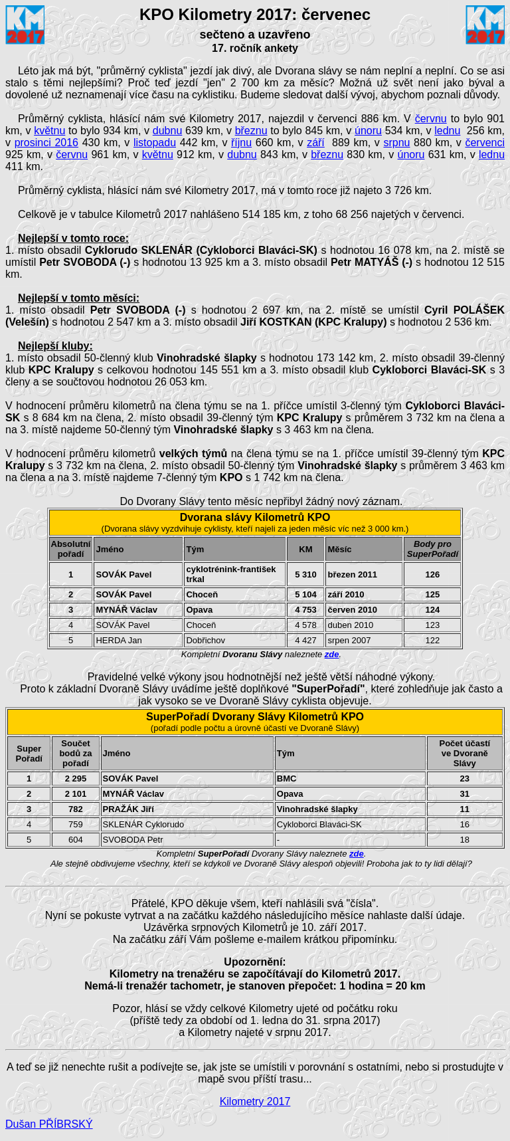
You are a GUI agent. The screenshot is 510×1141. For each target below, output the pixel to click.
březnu (251, 130)
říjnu (241, 142)
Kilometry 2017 (255, 1101)
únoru (368, 130)
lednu (447, 130)
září (316, 142)
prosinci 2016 (46, 142)
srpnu (396, 142)
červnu (431, 118)
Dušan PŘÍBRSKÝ (49, 1124)
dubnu (168, 130)
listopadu (154, 142)
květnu (49, 130)
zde (332, 654)
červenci (485, 142)
